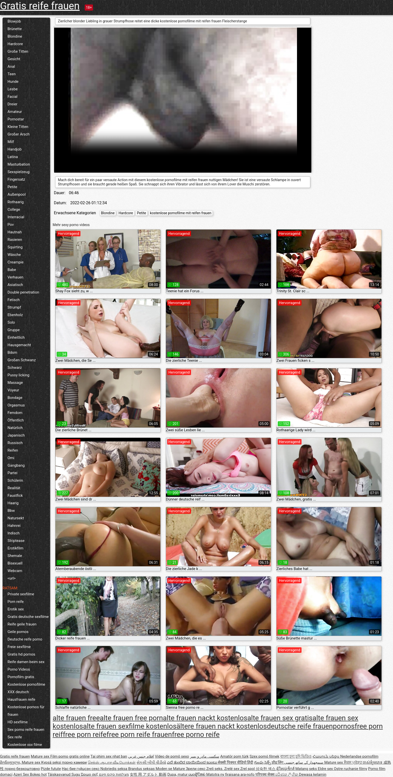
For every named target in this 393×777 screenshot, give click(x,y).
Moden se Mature (171, 768)
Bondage (15, 397)
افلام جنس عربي (141, 756)
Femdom (15, 412)
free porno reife (196, 734)
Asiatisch (15, 284)
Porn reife (16, 601)
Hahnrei (14, 525)
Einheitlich (16, 337)
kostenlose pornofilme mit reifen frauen (181, 213)
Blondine (15, 36)
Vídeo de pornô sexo (172, 756)
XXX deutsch (18, 692)
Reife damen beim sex (26, 662)
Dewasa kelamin (312, 774)
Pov (11, 224)
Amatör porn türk (234, 756)
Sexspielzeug (19, 172)
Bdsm (12, 352)
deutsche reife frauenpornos (311, 726)
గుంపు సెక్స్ (262, 762)
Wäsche (14, 254)
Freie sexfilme (19, 647)
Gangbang (16, 465)
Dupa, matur (178, 774)
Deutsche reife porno (25, 639)
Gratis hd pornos (21, 654)
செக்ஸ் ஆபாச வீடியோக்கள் (112, 762)
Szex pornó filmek (264, 756)
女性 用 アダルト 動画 (148, 774)
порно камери (74, 762)
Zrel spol (248, 768)
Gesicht (14, 59)
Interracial (16, 217)
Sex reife (15, 737)
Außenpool (17, 194)
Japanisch (16, 435)
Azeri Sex (22, 774)
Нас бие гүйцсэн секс (81, 768)
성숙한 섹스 (266, 768)
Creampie (16, 262)
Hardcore (15, 44)
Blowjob (14, 21)
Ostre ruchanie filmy (350, 768)
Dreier (12, 104)
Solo (11, 322)
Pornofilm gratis (21, 677)
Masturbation (19, 164)
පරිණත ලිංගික (287, 774)
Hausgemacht (19, 345)
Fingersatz (16, 179)
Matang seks (306, 768)
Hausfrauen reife (21, 699)
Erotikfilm (15, 548)
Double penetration (23, 292)
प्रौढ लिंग (278, 762)
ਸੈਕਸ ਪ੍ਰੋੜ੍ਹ (353, 762)
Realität (14, 488)
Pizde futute (51, 768)
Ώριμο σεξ (90, 774)
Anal (11, 66)
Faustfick (15, 495)
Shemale (15, 555)
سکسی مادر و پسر (204, 756)
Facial (13, 96)
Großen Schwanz (22, 360)
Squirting (15, 247)
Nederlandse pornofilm (359, 756)
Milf (11, 141)
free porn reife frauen (139, 734)
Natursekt (16, 518)
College (14, 209)
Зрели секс (196, 768)
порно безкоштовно (22, 768)
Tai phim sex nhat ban (108, 756)
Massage (15, 382)
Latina (13, 157)
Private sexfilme (21, 594)
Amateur (15, 111)
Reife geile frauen (22, 624)
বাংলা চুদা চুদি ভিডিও (296, 756)
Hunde (13, 81)
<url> (12, 578)
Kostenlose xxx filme (25, 744)
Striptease (16, 540)
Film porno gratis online (70, 756)
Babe (12, 269)
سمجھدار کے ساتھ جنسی (304, 762)
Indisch (14, 533)
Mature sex (40, 756)
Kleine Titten (18, 126)
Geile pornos (18, 631)
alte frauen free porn (131, 718)
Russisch (15, 443)
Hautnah (15, 232)
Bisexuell (15, 563)
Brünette (15, 29)
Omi (11, 458)
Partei (13, 473)
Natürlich (15, 428)
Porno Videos (19, 669)
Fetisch (14, 300)
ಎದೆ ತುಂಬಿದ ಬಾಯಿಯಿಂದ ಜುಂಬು (192, 762)
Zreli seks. (215, 768)
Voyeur (13, 390)
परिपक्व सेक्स (265, 774)
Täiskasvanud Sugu (64, 774)
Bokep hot (38, 774)
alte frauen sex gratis (280, 718)
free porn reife (85, 734)
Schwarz (15, 367)
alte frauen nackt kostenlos (205, 718)
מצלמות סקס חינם (114, 774)
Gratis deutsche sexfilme (28, 616)
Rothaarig (16, 202)
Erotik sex (16, 609)
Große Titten (18, 51)
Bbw (11, 510)
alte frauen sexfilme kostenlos (129, 726)
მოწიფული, (11, 762)
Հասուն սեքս (326, 756)
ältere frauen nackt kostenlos (221, 726)
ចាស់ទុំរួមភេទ (373, 762)
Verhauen (15, 277)
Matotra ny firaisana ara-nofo (230, 774)
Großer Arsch (19, 134)
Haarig (13, 503)
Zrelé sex (232, 768)
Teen (12, 74)
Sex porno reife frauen (26, 729)
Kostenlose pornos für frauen (26, 711)
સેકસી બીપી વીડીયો (151, 762)
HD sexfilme (18, 722)
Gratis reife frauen (40, 6)
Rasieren (15, 239)
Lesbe (13, 89)
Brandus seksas (141, 768)
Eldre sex (326, 768)
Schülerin (15, 480)
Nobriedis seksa (114, 768)
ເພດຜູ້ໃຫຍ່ (197, 774)
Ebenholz (15, 315)
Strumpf (14, 307)
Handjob (15, 149)
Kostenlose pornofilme (26, 684)
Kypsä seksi (51, 762)
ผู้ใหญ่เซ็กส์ (286, 768)
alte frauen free (76, 718)
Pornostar (16, 119)
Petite (12, 187)
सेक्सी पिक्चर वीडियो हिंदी (235, 762)
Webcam (15, 571)
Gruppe (14, 330)
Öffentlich (16, 420)
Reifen (13, 450)
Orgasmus (16, 405)
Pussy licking (18, 375)
